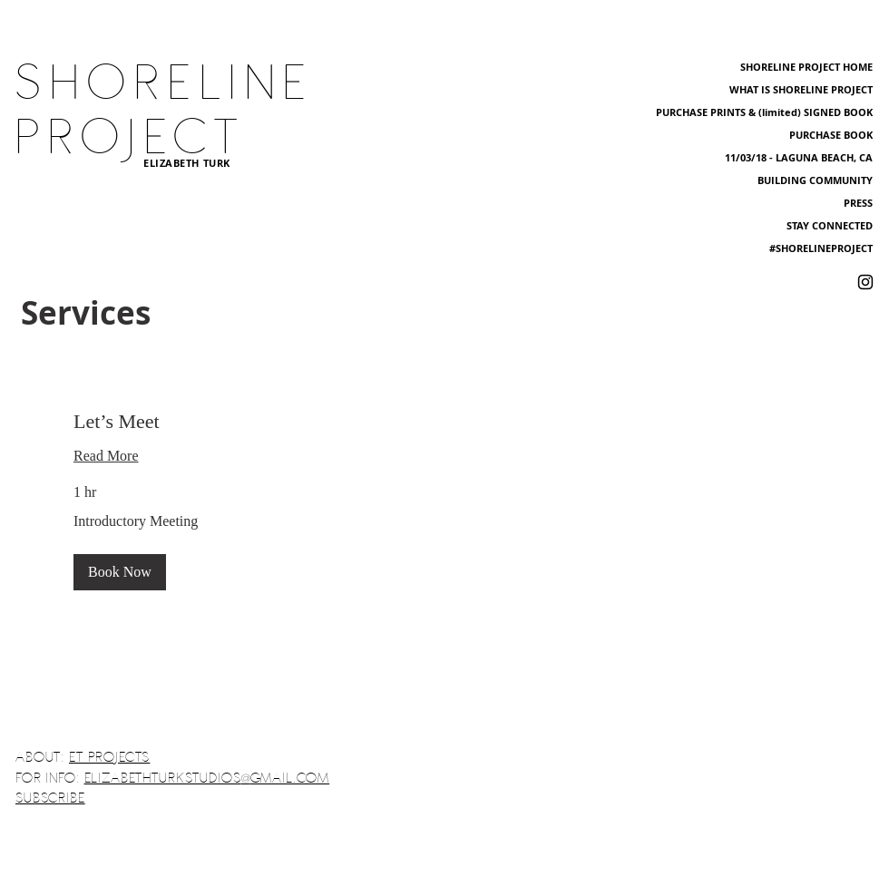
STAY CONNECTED (829, 225)
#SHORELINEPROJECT (821, 248)
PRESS (858, 202)
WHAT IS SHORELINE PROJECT (801, 89)
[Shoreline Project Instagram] (865, 282)
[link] (444, 421)
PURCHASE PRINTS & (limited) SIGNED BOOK (764, 112)
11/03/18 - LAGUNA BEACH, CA (799, 157)
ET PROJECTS (109, 757)
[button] (119, 572)
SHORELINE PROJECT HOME (806, 66)
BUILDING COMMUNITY (815, 180)
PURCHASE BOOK (831, 134)
